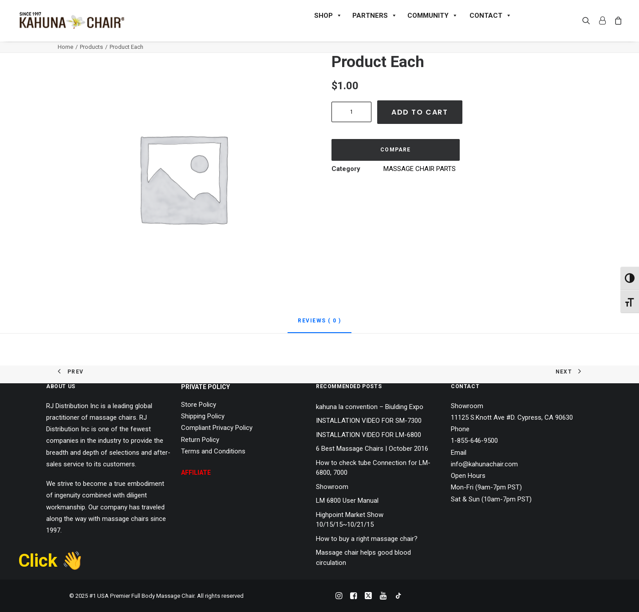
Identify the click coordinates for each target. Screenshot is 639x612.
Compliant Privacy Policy (216, 428)
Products (91, 47)
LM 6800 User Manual (347, 501)
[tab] (319, 324)
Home (65, 47)
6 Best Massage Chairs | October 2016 (372, 449)
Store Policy (198, 405)
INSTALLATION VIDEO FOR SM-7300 (369, 421)
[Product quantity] (351, 112)
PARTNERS (374, 16)
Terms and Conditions (213, 451)
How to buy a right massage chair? (367, 539)
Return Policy (200, 440)
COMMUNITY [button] (432, 16)
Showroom (332, 487)
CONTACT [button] (490, 16)
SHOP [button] (328, 16)
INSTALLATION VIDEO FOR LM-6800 (368, 435)
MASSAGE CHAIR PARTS (419, 169)
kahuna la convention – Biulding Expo (369, 407)
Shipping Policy (203, 416)
